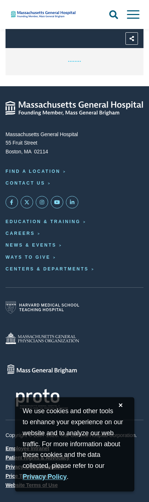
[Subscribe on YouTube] (57, 202)
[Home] (49, 14)
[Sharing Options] (131, 38)
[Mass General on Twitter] (27, 202)
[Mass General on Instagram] (42, 202)
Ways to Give (28, 257)
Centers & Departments (47, 269)
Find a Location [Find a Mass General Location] (33, 171)
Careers (20, 233)
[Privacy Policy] (45, 477)
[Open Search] (113, 15)
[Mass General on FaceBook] (12, 202)
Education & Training (43, 221)
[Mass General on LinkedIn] (72, 202)
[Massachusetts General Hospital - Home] (74, 108)
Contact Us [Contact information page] (25, 183)
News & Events (31, 245)
